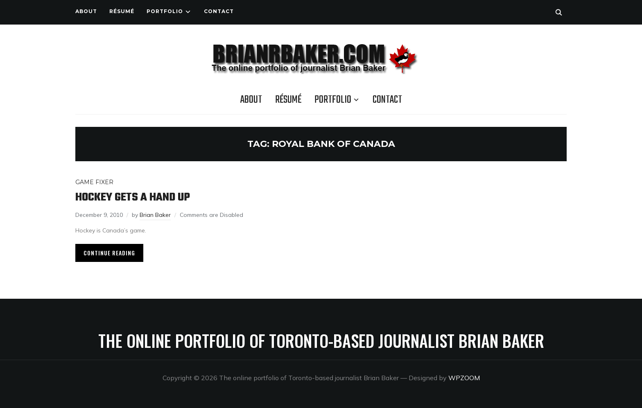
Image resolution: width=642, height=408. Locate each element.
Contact (219, 11)
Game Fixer (94, 182)
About (86, 11)
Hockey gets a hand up (132, 197)
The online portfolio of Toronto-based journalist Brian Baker (321, 340)
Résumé (121, 11)
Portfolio (165, 11)
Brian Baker (155, 215)
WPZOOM (464, 378)
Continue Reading (109, 252)
